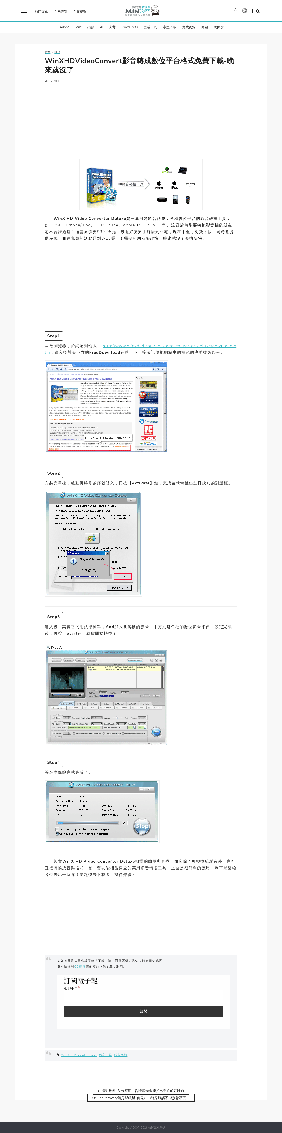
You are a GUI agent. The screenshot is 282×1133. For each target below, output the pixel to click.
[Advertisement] (141, 118)
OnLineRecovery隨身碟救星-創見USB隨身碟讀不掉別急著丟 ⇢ (141, 1098)
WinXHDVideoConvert (79, 1055)
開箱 (204, 27)
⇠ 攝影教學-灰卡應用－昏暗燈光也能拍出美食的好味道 (141, 1090)
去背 (112, 27)
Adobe (64, 27)
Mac (78, 27)
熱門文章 (41, 11)
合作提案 (80, 11)
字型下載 (169, 27)
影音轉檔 (120, 1055)
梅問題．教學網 (142, 11)
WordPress (130, 27)
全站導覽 (60, 11)
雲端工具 (150, 27)
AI (101, 27)
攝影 (90, 27)
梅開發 (219, 27)
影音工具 (105, 1055)
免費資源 (188, 27)
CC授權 (80, 966)
